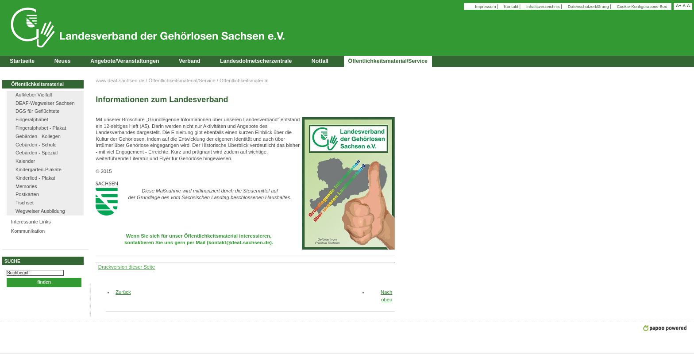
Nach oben (386, 295)
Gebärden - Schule (36, 144)
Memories (26, 186)
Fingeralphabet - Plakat (40, 128)
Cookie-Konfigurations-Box (642, 6)
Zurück (120, 292)
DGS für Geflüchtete (37, 111)
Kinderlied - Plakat (35, 178)
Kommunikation (28, 231)
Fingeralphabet (31, 119)
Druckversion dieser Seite (126, 266)
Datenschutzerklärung (589, 6)
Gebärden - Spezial (36, 152)
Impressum (486, 6)
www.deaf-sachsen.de (120, 80)
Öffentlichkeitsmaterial (37, 84)
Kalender (25, 161)
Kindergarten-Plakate (38, 169)
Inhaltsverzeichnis (543, 6)
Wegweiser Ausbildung (40, 211)
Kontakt (512, 6)
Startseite (22, 61)
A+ (678, 5)
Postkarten (27, 194)
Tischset (24, 202)
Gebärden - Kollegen (38, 136)
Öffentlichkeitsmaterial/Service (182, 80)
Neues (62, 61)
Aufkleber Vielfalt (33, 94)
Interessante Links (31, 221)
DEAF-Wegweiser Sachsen (45, 103)
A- (689, 5)
